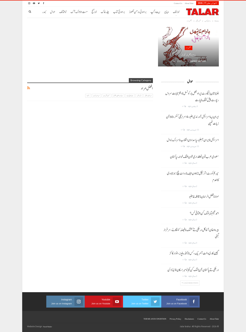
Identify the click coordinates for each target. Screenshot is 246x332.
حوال (52, 12)
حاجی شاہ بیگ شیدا (129, 95)
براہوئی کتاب (119, 12)
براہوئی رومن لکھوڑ (137, 12)
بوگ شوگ (139, 95)
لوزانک (176, 12)
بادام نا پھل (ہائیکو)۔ (188, 55)
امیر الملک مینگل (148, 95)
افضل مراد (188, 47)
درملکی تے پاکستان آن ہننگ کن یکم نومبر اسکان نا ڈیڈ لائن (193, 270)
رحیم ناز (88, 95)
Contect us (178, 3)
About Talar (189, 3)
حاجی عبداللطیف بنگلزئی (118, 95)
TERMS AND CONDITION (155, 319)
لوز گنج (94, 12)
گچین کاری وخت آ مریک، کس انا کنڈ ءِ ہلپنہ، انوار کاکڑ (194, 253)
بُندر (44, 12)
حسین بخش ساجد (106, 95)
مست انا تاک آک (79, 12)
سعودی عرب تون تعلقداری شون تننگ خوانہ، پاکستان (194, 157)
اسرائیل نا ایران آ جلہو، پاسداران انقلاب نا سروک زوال (193, 140)
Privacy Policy (175, 319)
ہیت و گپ (155, 12)
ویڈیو (166, 12)
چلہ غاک (105, 12)
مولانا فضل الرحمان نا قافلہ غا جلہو (204, 197)
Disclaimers (189, 319)
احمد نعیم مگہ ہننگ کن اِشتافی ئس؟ (204, 213)
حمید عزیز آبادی (96, 95)
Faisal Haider (47, 326)
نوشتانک (62, 12)
